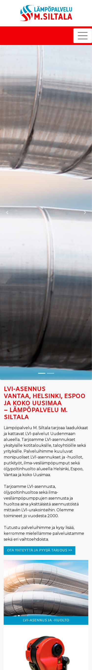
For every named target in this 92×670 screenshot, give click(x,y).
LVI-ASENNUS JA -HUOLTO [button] (46, 620)
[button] (7, 212)
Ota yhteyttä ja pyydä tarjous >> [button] (39, 550)
